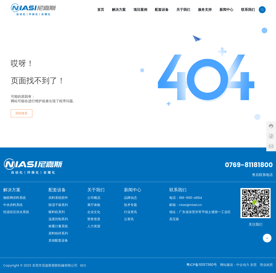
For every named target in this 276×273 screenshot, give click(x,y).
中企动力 (242, 264)
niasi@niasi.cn (190, 204)
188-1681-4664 (190, 197)
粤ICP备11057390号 (201, 264)
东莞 (253, 264)
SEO (83, 265)
